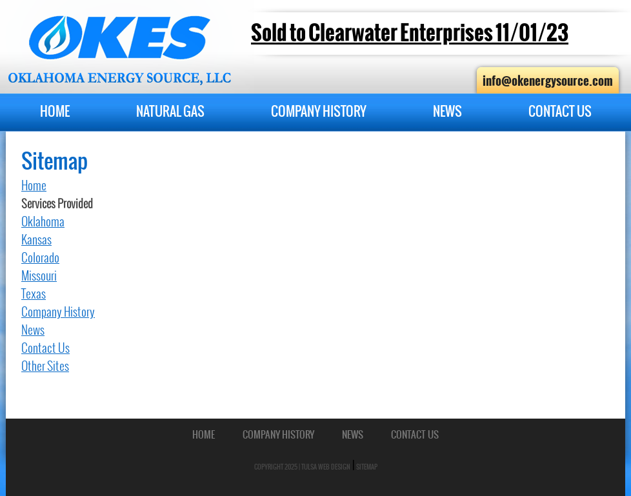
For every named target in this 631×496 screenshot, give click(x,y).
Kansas (36, 240)
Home (55, 111)
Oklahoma (43, 221)
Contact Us (560, 111)
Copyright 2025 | (277, 466)
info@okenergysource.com (548, 81)
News (447, 111)
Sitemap (366, 466)
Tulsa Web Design (325, 466)
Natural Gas (170, 111)
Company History (318, 111)
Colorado (40, 258)
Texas (33, 294)
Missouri (39, 276)
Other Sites (45, 366)
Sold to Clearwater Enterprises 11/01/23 (409, 32)
